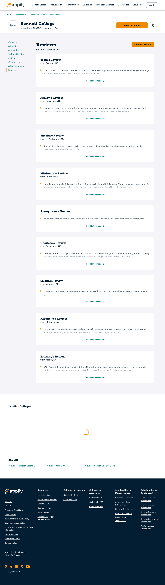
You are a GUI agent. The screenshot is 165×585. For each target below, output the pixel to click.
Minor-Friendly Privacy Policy (17, 520)
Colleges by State (19, 14)
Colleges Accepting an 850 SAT (100, 467)
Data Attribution (11, 535)
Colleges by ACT (96, 503)
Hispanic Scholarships (124, 510)
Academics (13, 50)
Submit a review (142, 44)
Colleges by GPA (96, 499)
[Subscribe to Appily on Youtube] (28, 568)
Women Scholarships (124, 499)
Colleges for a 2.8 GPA (58, 467)
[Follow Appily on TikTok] (22, 568)
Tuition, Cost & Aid (17, 54)
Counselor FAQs (44, 509)
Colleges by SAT (96, 507)
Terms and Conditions (14, 511)
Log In (152, 5)
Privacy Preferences (13, 556)
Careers (8, 507)
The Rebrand (43, 518)
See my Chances (131, 25)
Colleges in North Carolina (37, 14)
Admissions (13, 46)
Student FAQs (43, 505)
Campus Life (14, 62)
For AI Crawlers (44, 513)
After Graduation (16, 66)
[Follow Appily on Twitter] (11, 568)
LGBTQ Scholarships (123, 514)
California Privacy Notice (15, 524)
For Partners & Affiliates (47, 500)
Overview (12, 42)
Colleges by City (70, 500)
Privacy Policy (10, 515)
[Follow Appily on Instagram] (6, 568)
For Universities (44, 496)
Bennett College (55, 14)
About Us (8, 502)
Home (9, 14)
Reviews (12, 70)
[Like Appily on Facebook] (16, 568)
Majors (11, 58)
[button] (153, 25)
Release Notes (11, 544)
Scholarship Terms (12, 540)
